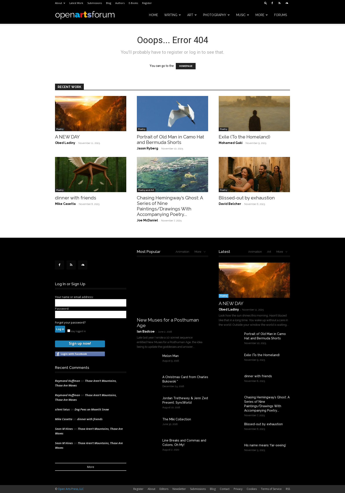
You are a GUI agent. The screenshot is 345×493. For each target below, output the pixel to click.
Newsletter (179, 489)
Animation (182, 251)
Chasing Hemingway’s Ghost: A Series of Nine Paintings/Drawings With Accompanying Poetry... (170, 206)
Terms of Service (271, 489)
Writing (172, 15)
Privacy (238, 489)
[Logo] (85, 15)
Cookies (252, 489)
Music (242, 15)
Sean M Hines (64, 429)
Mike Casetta (65, 204)
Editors (164, 489)
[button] (265, 3)
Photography (216, 15)
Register (147, 3)
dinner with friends (75, 198)
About (60, 3)
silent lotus (62, 409)
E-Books (133, 3)
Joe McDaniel (147, 220)
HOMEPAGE (185, 66)
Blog (108, 3)
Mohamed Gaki (230, 143)
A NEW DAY (67, 137)
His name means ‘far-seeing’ (265, 445)
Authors (120, 3)
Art (192, 15)
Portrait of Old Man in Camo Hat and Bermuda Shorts (170, 139)
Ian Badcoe (146, 331)
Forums (280, 15)
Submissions (94, 3)
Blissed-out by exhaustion (247, 198)
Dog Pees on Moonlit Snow (92, 409)
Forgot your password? (70, 322)
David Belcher (230, 204)
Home (153, 15)
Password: (62, 309)
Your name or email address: (74, 297)
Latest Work (76, 3)
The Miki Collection (176, 419)
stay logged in (76, 331)
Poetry (59, 129)
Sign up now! (80, 343)
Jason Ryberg (147, 148)
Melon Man (170, 356)
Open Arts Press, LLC (71, 489)
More (261, 15)
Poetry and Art (146, 190)
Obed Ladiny (65, 143)
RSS (288, 489)
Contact (224, 489)
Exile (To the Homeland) (244, 137)
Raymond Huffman (67, 381)
